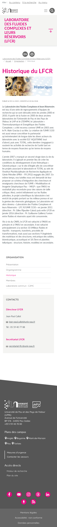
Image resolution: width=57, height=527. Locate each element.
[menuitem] (28, 264)
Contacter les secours (18, 456)
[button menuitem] (52, 10)
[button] (49, 30)
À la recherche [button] (29, 2)
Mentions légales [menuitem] (28, 512)
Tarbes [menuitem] (17, 443)
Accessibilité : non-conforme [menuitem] (28, 517)
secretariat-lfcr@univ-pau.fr (22, 346)
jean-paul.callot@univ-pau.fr (22, 321)
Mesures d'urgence (16, 452)
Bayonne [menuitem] (21, 438)
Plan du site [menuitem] (12, 475)
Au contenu (14, 2)
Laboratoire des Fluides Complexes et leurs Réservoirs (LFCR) (26, 59)
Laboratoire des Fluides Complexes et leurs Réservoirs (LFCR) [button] (17, 30)
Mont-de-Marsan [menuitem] (37, 438)
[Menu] (45, 10)
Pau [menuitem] (9, 443)
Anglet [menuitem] (10, 438)
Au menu (42, 2)
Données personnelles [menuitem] (28, 523)
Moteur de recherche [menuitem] (17, 471)
